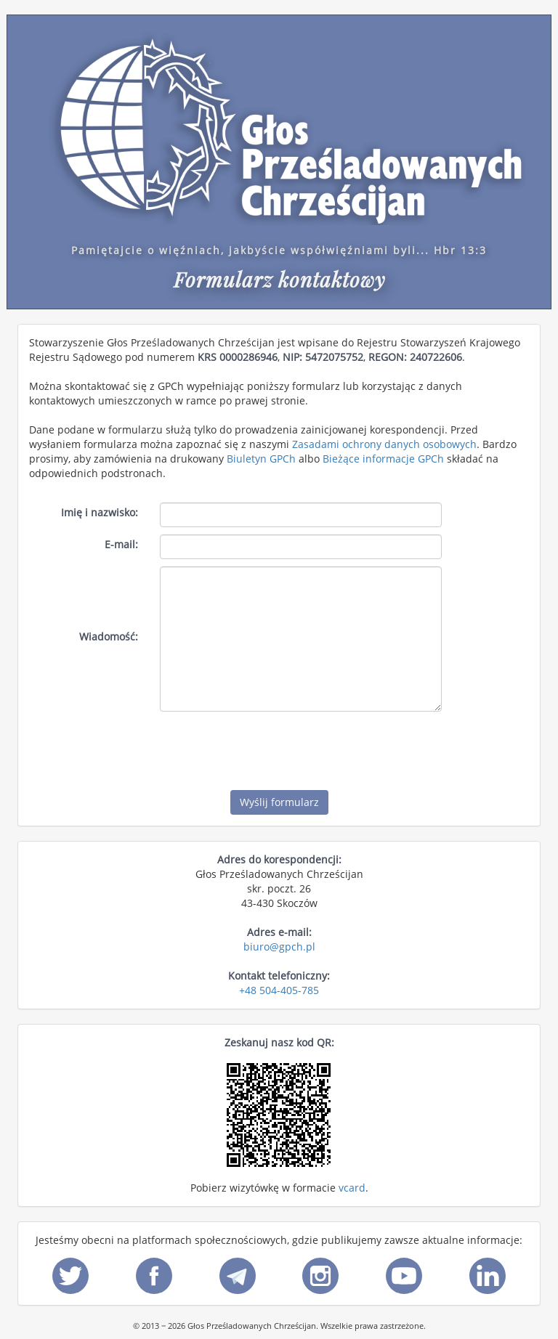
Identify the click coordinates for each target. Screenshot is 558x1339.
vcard (352, 1187)
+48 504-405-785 (279, 990)
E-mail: (121, 544)
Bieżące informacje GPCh (383, 458)
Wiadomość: (108, 636)
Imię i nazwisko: (99, 512)
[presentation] (270, 747)
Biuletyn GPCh (261, 458)
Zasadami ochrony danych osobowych (384, 444)
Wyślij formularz (279, 802)
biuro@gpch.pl (279, 946)
